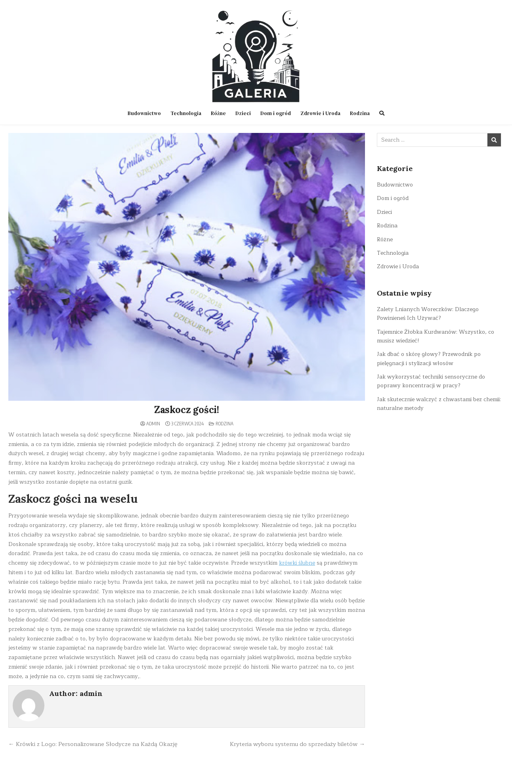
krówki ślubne (297, 562)
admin (153, 423)
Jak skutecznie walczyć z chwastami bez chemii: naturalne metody (439, 404)
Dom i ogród (275, 113)
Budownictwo (144, 113)
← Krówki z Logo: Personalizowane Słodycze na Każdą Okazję (93, 744)
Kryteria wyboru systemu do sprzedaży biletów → (297, 744)
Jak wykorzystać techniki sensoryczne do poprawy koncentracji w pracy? (431, 381)
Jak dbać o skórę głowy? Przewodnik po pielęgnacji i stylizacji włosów (429, 358)
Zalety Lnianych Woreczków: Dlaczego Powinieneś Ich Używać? (428, 314)
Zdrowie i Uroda (320, 113)
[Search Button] (381, 113)
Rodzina (360, 113)
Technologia (185, 113)
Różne (218, 113)
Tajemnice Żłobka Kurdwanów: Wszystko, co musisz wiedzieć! (435, 336)
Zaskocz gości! (186, 410)
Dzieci (243, 113)
